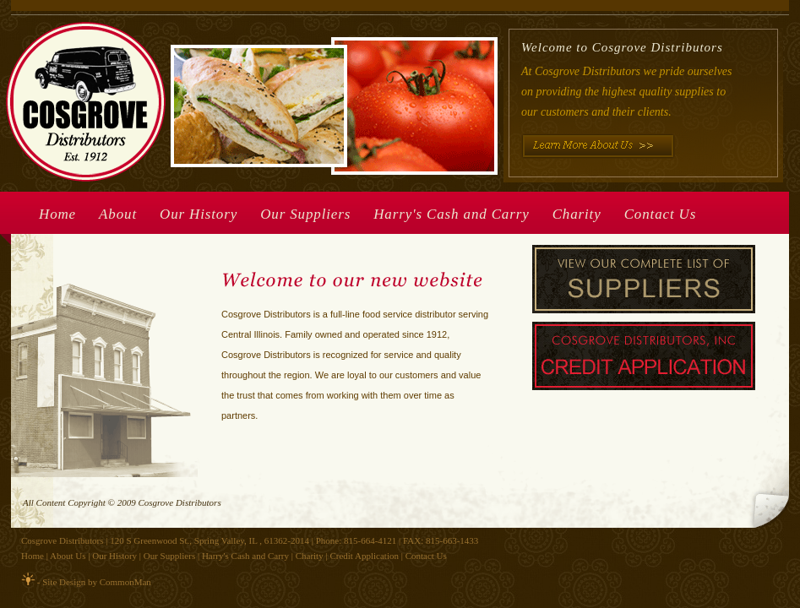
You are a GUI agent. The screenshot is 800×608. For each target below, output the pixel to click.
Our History (198, 214)
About (118, 214)
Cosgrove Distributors (62, 540)
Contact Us (660, 214)
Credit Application (364, 556)
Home (57, 214)
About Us (67, 556)
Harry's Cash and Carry (451, 214)
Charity (576, 214)
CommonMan (125, 582)
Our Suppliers (305, 214)
